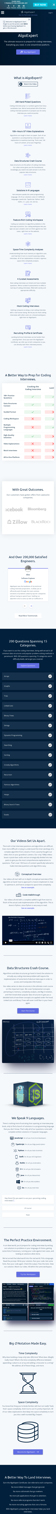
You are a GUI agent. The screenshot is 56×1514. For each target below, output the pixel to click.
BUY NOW (40, 4)
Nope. (28, 1215)
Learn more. (28, 116)
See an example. (28, 887)
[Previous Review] (25, 606)
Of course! (28, 1208)
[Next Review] (31, 606)
